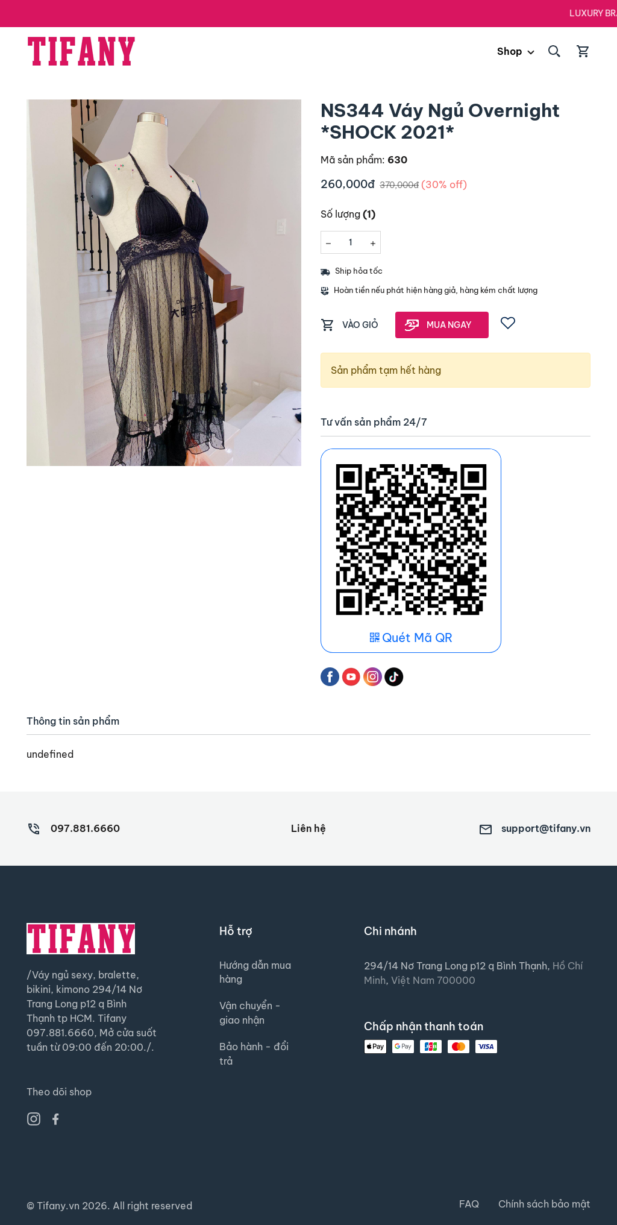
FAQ (469, 1204)
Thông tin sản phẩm (73, 721)
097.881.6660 (85, 828)
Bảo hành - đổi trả (254, 1055)
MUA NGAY (449, 325)
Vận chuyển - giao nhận (250, 1014)
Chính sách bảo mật (544, 1204)
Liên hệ (308, 828)
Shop (509, 51)
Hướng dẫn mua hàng (255, 973)
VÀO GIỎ (360, 325)
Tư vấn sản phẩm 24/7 (374, 422)
